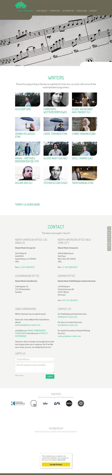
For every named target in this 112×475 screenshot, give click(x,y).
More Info (61, 460)
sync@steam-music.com (68, 346)
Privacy (60, 468)
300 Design (33, 471)
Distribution (72, 4)
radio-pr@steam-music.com (69, 357)
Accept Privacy (56, 464)
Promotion (61, 4)
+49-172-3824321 (70, 321)
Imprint (68, 468)
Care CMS (51, 471)
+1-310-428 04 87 (69, 291)
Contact (94, 4)
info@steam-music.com (67, 338)
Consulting (84, 4)
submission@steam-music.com (27, 357)
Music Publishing (36, 4)
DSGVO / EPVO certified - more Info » (81, 471)
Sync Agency (50, 4)
